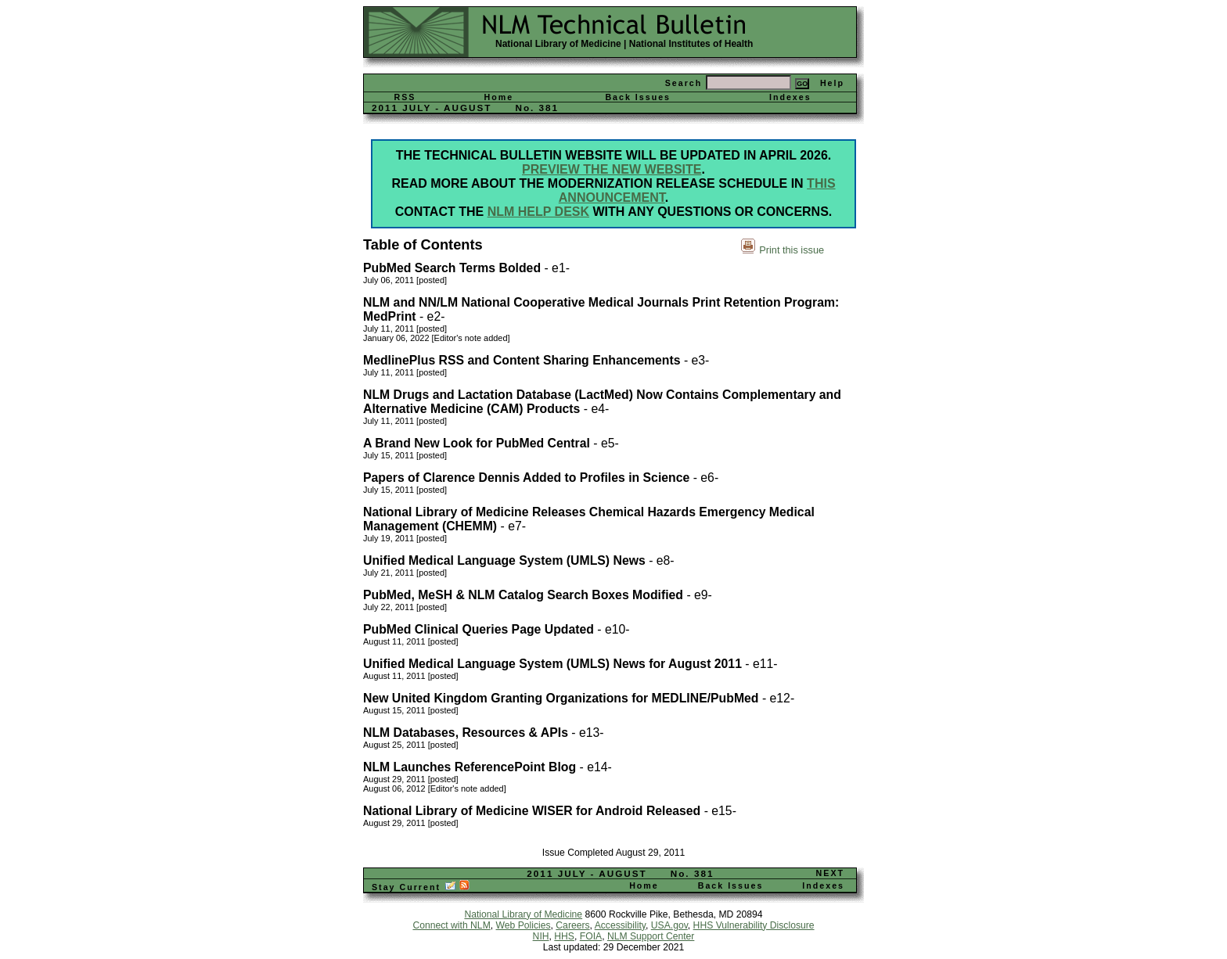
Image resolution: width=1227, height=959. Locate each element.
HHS (564, 936)
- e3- (695, 360)
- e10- (612, 629)
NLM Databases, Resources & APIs (465, 732)
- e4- (594, 408)
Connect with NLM (451, 925)
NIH (541, 936)
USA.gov (669, 925)
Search (684, 83)
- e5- (604, 443)
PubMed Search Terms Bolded (452, 268)
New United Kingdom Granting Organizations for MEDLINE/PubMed (561, 698)
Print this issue (791, 250)
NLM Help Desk (538, 211)
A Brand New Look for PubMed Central (476, 443)
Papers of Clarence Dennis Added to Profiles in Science (526, 477)
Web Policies (523, 925)
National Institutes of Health (691, 43)
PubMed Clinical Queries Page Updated (478, 629)
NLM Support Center (650, 936)
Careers (572, 925)
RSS (405, 97)
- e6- (703, 477)
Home (499, 97)
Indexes (790, 97)
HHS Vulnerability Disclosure (754, 925)
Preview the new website (611, 169)
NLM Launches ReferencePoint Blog (469, 767)
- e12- (777, 698)
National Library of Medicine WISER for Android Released (531, 810)
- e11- (760, 663)
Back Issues (638, 97)
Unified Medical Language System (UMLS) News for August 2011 (552, 663)
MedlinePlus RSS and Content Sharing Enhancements (522, 360)
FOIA (591, 936)
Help (832, 83)
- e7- (511, 526)
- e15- (718, 810)
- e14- (594, 767)
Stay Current (421, 887)
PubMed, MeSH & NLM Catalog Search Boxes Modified (523, 595)
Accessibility (620, 925)
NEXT (830, 873)
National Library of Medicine (558, 43)
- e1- (555, 268)
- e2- (430, 316)
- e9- (697, 595)
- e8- (660, 560)
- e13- (586, 732)
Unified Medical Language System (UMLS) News (504, 560)
